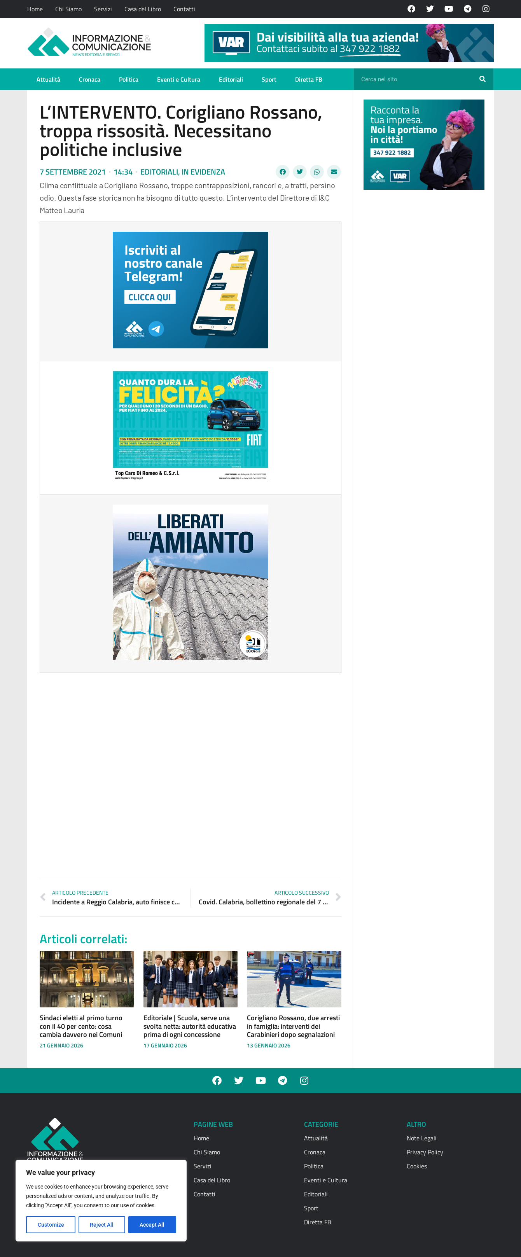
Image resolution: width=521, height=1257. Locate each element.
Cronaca (89, 79)
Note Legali (422, 1138)
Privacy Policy (425, 1152)
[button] (283, 172)
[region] (101, 1200)
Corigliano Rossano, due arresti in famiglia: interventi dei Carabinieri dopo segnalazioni (293, 1026)
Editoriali (231, 79)
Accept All (152, 1225)
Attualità (48, 79)
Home (35, 9)
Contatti (184, 9)
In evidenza (203, 172)
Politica (128, 79)
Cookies (417, 1166)
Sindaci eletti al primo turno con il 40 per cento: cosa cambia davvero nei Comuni (81, 1026)
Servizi (103, 9)
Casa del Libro (142, 9)
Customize (51, 1225)
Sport (269, 79)
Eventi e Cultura (178, 79)
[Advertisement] (422, 315)
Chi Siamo (68, 9)
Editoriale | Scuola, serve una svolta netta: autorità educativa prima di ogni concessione (189, 1026)
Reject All (102, 1225)
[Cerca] (482, 79)
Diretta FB (308, 79)
